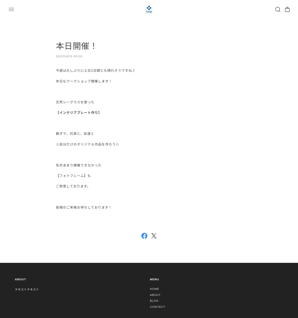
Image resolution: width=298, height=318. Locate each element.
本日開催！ (77, 46)
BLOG (154, 300)
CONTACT (157, 306)
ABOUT (155, 295)
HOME (154, 289)
